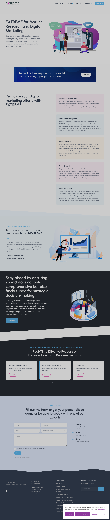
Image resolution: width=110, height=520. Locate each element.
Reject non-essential (82, 514)
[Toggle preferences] (95, 514)
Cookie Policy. (102, 509)
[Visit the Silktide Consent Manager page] (104, 514)
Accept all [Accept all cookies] (69, 514)
